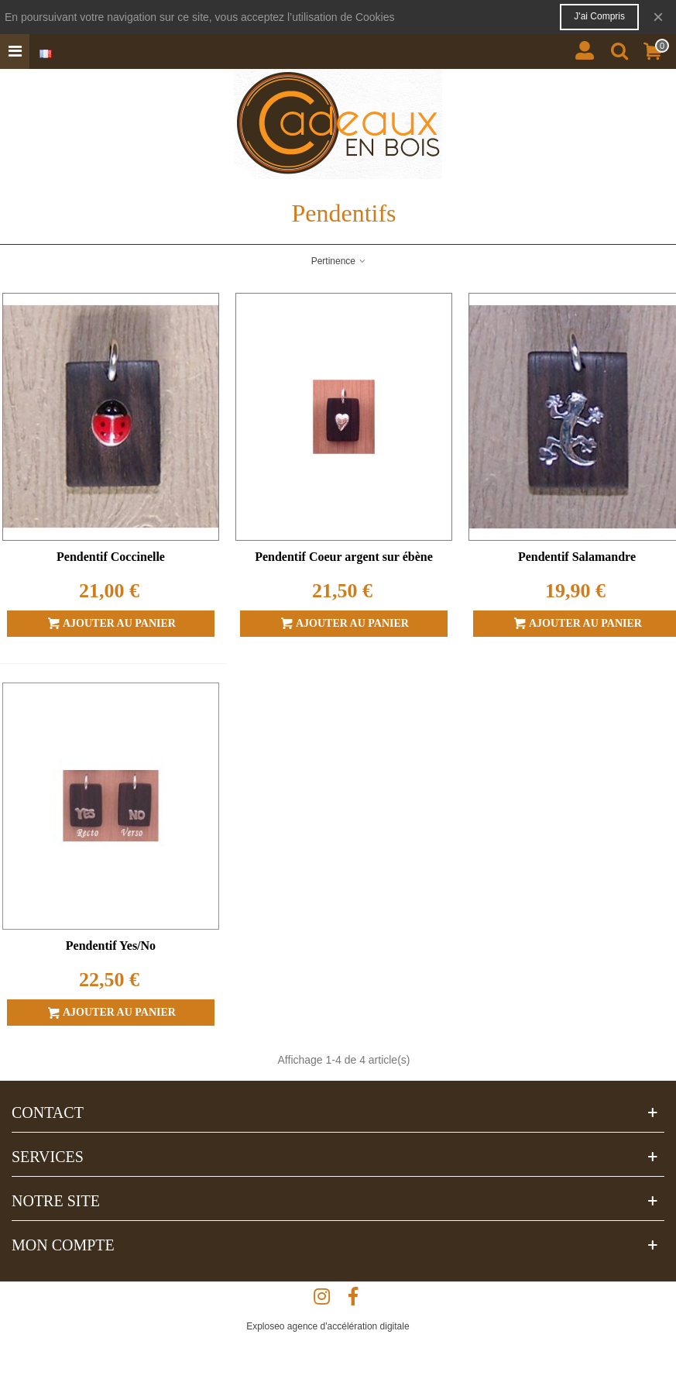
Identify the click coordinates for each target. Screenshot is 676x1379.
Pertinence (339, 261)
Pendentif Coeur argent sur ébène (344, 556)
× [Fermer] (658, 16)
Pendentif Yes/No (111, 945)
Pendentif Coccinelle (111, 556)
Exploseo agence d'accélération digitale (327, 1326)
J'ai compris (599, 16)
